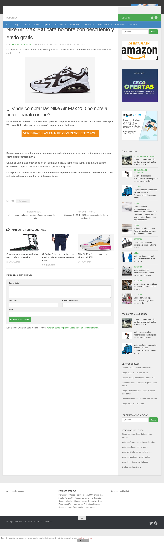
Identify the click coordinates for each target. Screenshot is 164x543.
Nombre (13, 314)
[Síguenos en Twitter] (151, 31)
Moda (36, 24)
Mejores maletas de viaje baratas (136, 471)
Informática (89, 24)
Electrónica (75, 24)
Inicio (8, 24)
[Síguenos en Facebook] (156, 31)
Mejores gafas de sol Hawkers (134, 461)
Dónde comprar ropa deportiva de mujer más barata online (144, 314)
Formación (120, 24)
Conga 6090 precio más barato (135, 386)
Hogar (17, 24)
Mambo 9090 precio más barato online (138, 391)
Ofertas (132, 24)
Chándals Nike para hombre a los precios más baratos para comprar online (58, 271)
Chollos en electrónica (131, 481)
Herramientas (60, 24)
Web (11, 323)
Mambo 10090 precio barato (70, 509)
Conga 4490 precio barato (133, 417)
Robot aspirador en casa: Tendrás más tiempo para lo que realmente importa (145, 244)
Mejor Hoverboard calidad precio (136, 476)
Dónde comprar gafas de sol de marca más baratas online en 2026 (145, 175)
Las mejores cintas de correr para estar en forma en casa (145, 258)
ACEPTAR (83, 540)
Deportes (47, 24)
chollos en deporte (23, 215)
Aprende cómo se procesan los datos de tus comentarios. (73, 342)
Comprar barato (141, 170)
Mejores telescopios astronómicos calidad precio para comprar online (146, 192)
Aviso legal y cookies (15, 505)
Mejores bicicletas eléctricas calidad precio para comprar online (144, 286)
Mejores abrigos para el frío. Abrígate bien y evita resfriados (144, 272)
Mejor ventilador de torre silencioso (137, 466)
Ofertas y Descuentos (22, 58)
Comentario (14, 297)
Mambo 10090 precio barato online (136, 381)
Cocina (27, 24)
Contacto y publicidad (119, 505)
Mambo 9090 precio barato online (78, 512)
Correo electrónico (70, 314)
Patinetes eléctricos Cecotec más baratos (139, 412)
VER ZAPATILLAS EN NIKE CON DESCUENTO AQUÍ (60, 147)
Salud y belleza (105, 24)
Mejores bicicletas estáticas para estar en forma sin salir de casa (146, 300)
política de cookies (85, 538)
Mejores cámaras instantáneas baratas (138, 456)
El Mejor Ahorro (26, 9)
